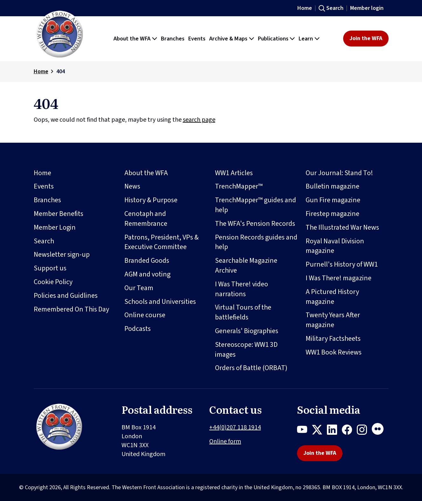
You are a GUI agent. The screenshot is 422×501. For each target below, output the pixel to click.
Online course (144, 315)
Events (44, 186)
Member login (367, 8)
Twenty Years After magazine (333, 320)
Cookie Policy (53, 282)
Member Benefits (58, 214)
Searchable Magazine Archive (246, 265)
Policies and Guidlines (66, 295)
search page (199, 119)
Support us (50, 268)
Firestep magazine (332, 214)
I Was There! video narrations (241, 289)
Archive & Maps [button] (228, 38)
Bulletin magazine (332, 186)
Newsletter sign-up (62, 254)
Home (304, 8)
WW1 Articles (234, 173)
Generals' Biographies (246, 331)
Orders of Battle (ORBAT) (251, 368)
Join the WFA (365, 38)
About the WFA (146, 173)
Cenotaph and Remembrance (145, 219)
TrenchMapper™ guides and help (255, 205)
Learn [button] (306, 38)
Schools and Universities (160, 302)
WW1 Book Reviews (334, 352)
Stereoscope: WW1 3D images (246, 350)
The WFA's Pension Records (255, 223)
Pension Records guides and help (256, 242)
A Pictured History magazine (332, 297)
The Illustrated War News (342, 227)
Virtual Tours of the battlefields (243, 312)
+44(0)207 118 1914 (235, 427)
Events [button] (196, 38)
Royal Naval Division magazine (335, 246)
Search (334, 8)
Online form (225, 441)
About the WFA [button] (132, 38)
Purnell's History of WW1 (342, 264)
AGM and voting (147, 274)
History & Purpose (150, 200)
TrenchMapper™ (239, 186)
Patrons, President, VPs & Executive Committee (161, 242)
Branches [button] (172, 38)
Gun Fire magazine (333, 200)
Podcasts (137, 329)
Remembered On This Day (71, 309)
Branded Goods (146, 260)
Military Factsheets (333, 338)
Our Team (138, 288)
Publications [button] (273, 38)
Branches (47, 200)
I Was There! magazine (338, 278)
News (132, 186)
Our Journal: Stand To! (339, 173)
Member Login (55, 227)
